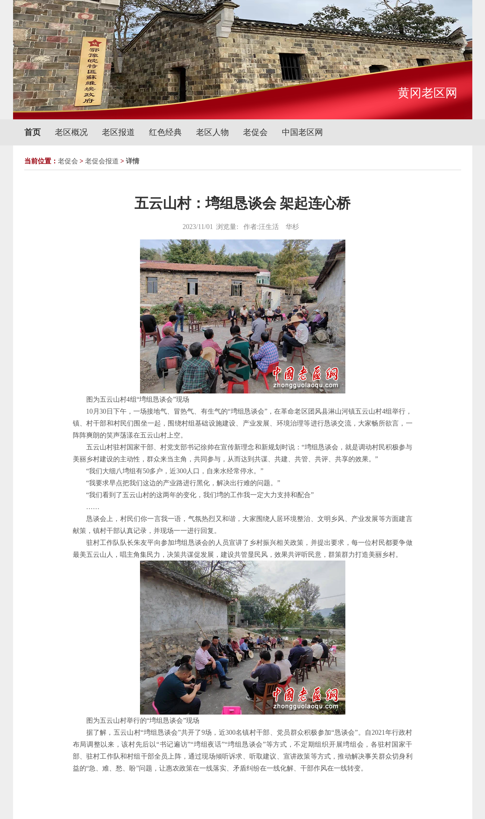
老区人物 (212, 132)
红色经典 (165, 132)
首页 (32, 132)
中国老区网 (302, 132)
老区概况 (71, 132)
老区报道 (118, 132)
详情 (132, 161)
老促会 (255, 132)
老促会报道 (102, 161)
